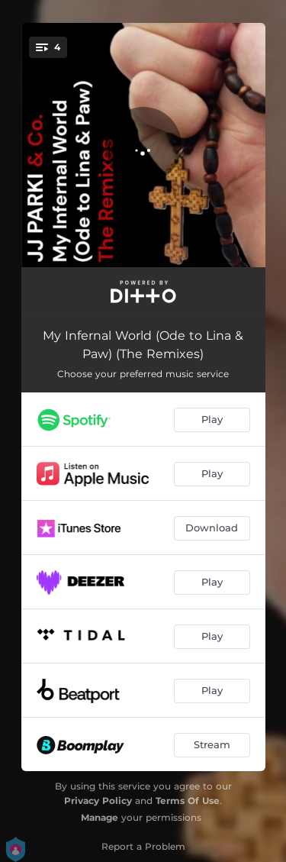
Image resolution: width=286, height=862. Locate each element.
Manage (99, 817)
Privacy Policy (98, 800)
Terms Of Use (188, 800)
